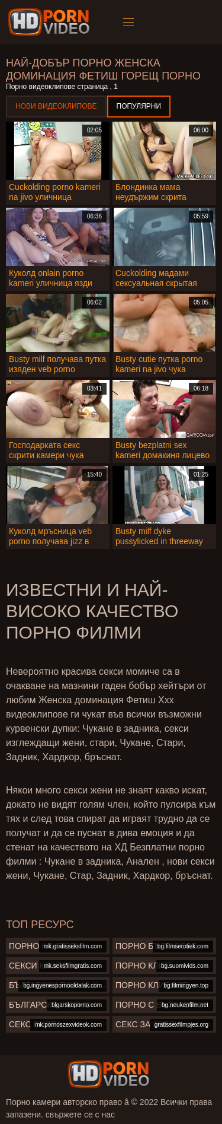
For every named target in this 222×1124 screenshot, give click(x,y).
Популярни (139, 106)
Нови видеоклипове (56, 106)
